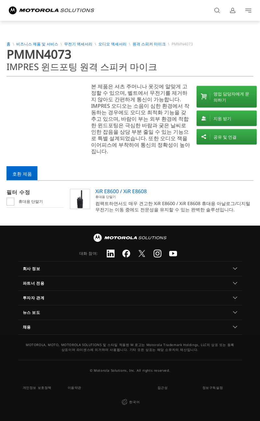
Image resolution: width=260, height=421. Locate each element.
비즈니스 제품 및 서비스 (37, 44)
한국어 (130, 402)
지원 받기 (222, 118)
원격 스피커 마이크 (149, 44)
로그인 (232, 10)
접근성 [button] (162, 387)
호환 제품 (22, 174)
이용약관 (74, 387)
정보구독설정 (212, 387)
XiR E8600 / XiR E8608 (121, 191)
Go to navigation (248, 10)
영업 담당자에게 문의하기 (231, 97)
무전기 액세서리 (78, 44)
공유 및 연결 (225, 137)
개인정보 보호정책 (37, 387)
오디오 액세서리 (112, 44)
